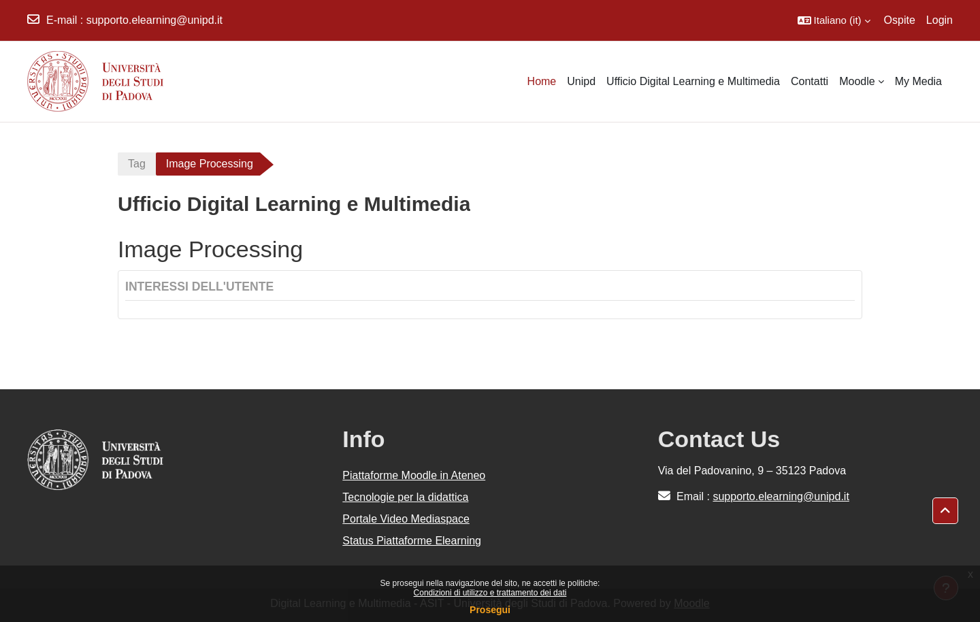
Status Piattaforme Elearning (411, 540)
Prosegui (490, 609)
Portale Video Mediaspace (406, 519)
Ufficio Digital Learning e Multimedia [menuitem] (693, 81)
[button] (834, 20)
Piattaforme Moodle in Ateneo (413, 475)
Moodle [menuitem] (857, 81)
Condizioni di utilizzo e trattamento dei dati (490, 593)
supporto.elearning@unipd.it (154, 20)
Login (939, 20)
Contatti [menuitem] (809, 81)
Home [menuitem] (542, 81)
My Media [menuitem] (918, 81)
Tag (137, 163)
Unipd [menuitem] (581, 81)
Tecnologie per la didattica (405, 497)
